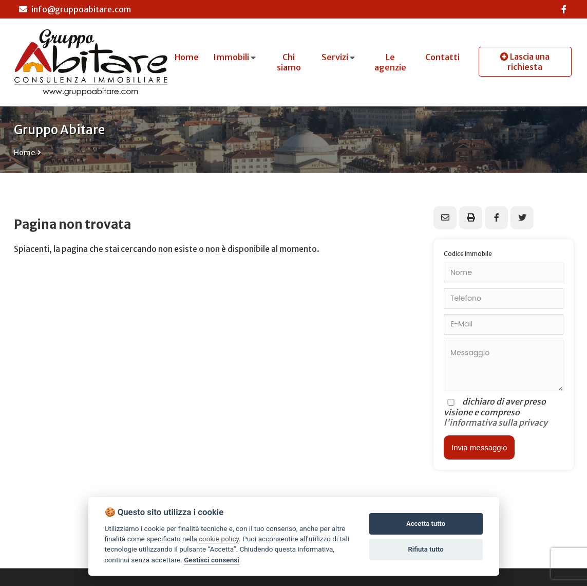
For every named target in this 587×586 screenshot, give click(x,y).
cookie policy (219, 539)
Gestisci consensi (211, 560)
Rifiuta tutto (425, 549)
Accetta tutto (425, 523)
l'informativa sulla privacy (495, 422)
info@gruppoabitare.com (75, 9)
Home (24, 152)
